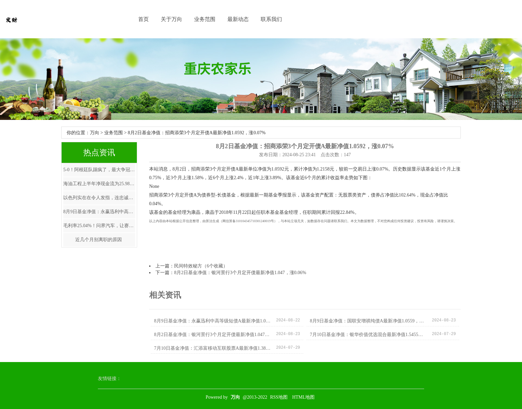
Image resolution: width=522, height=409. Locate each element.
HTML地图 (303, 397)
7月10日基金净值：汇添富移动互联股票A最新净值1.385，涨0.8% (212, 348)
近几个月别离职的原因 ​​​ (99, 239)
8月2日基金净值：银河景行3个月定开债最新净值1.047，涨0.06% (240, 272)
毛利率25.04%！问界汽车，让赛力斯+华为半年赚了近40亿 (99, 225)
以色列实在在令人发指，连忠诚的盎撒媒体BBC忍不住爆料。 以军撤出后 (99, 197)
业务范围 (204, 19)
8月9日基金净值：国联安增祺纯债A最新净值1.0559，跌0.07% (368, 320)
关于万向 (171, 19)
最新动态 (238, 19)
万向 (94, 132)
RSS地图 (279, 397)
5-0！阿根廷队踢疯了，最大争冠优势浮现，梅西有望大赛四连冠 (99, 169)
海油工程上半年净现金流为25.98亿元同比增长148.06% (99, 183)
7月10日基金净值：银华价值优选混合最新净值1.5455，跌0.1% (368, 334)
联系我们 (271, 19)
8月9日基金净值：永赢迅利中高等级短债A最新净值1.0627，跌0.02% (99, 211)
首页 (143, 19)
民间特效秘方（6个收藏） (201, 265)
